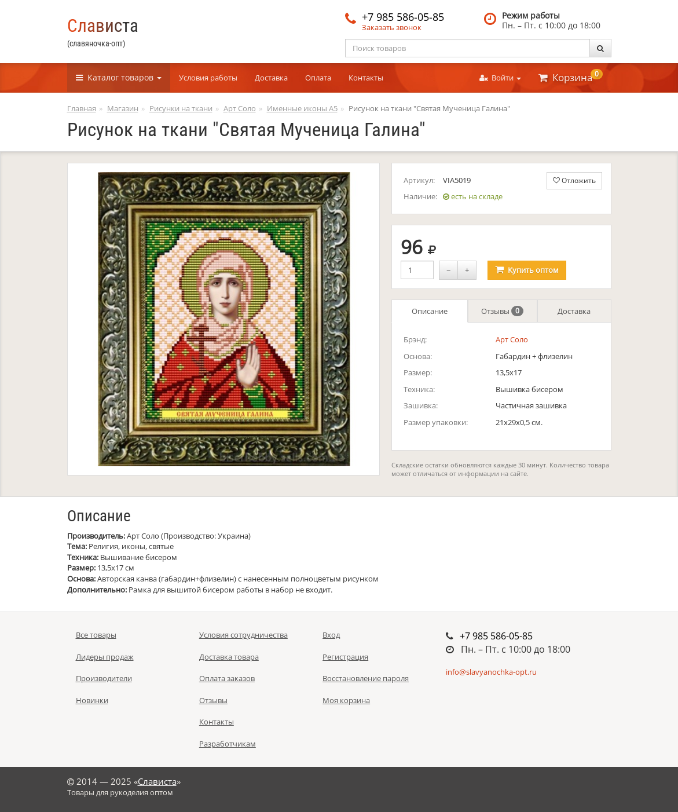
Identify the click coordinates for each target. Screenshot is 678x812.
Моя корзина (346, 700)
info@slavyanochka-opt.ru (491, 672)
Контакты (366, 77)
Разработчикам (227, 743)
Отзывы (502, 311)
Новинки (92, 700)
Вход (331, 635)
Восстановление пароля (365, 678)
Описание (430, 311)
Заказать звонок (392, 27)
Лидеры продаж (105, 657)
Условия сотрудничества (243, 635)
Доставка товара (229, 657)
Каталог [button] (119, 77)
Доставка (271, 77)
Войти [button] (500, 77)
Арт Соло (512, 339)
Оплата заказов (227, 678)
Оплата (318, 77)
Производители (104, 678)
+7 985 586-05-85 (403, 17)
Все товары (96, 635)
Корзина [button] (570, 76)
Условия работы (208, 77)
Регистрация (345, 657)
